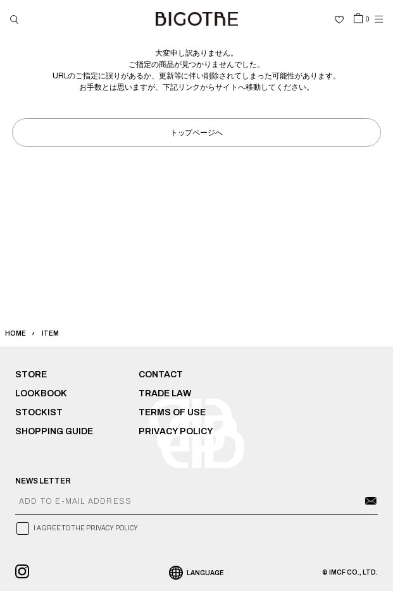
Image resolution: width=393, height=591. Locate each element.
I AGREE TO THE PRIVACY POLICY (86, 528)
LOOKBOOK (41, 393)
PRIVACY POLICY (176, 431)
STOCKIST (39, 412)
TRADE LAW (165, 393)
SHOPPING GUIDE (54, 431)
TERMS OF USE (172, 412)
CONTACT (161, 374)
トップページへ (196, 131)
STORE (31, 374)
